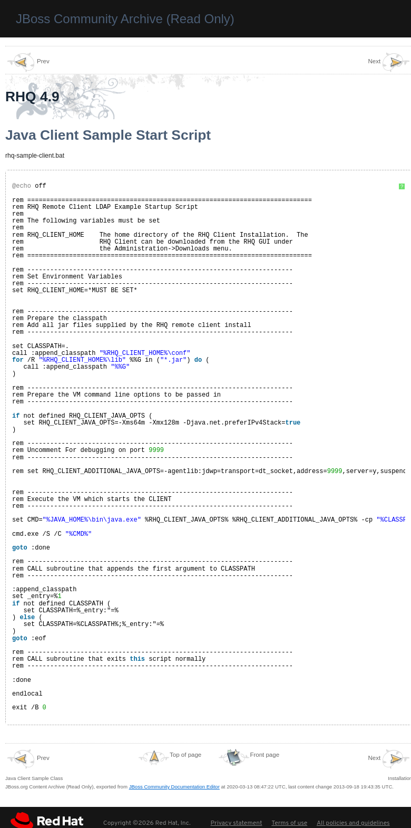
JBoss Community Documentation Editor (174, 787)
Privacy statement (236, 823)
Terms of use (289, 823)
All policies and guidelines (353, 823)
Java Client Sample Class (34, 764)
